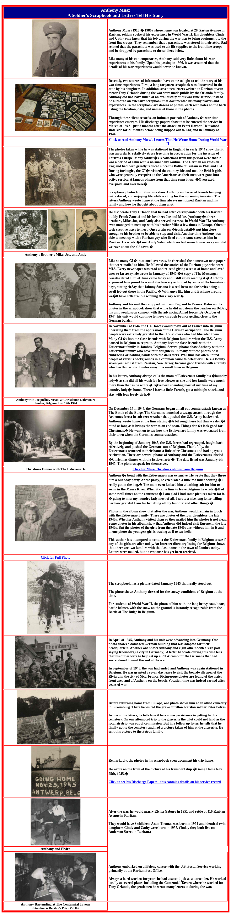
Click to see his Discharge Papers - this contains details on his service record (165, 782)
